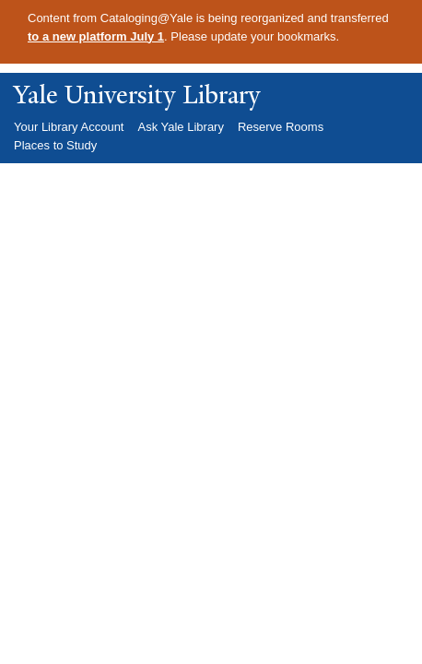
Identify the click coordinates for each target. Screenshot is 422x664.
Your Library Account (68, 127)
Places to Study (55, 145)
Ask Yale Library (180, 127)
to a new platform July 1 (96, 36)
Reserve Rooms (280, 127)
